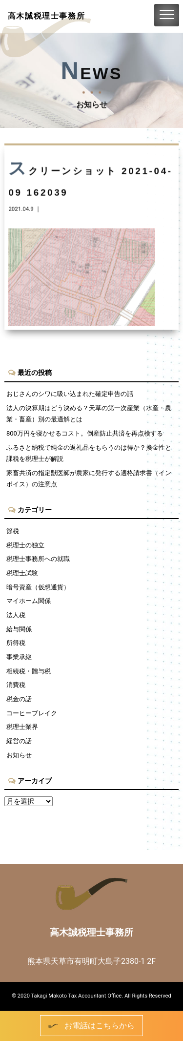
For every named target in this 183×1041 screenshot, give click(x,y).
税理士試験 (22, 573)
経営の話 (19, 741)
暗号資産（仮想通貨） (38, 587)
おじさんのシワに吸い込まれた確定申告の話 (69, 393)
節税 (12, 531)
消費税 (15, 684)
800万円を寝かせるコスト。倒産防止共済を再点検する (84, 433)
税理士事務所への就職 (38, 558)
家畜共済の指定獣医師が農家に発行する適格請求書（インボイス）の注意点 (88, 478)
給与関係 (19, 629)
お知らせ (19, 755)
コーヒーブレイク (31, 713)
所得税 (15, 642)
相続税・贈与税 (28, 671)
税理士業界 (22, 726)
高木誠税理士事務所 (46, 16)
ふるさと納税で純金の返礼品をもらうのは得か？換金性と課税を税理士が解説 (88, 453)
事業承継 (19, 657)
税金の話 (19, 699)
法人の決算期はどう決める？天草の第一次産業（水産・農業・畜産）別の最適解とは (88, 413)
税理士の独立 (25, 545)
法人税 (15, 615)
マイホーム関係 (28, 600)
